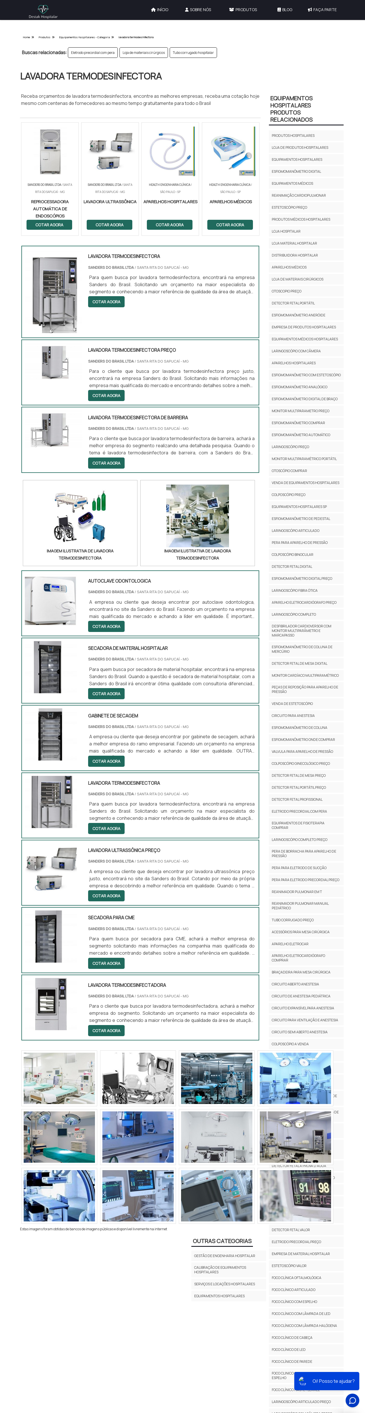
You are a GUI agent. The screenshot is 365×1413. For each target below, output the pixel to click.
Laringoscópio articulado (295, 530)
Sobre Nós (198, 9)
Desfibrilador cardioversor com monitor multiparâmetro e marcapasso (301, 631)
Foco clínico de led (289, 1349)
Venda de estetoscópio (292, 703)
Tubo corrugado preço (293, 920)
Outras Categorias (222, 1241)
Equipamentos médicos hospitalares (305, 339)
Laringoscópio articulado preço (301, 1401)
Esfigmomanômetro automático (301, 434)
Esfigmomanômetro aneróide (298, 315)
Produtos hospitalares (293, 135)
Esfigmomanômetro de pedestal (301, 518)
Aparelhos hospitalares (294, 363)
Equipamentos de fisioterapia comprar (298, 825)
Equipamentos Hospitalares (219, 1296)
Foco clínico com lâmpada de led (301, 1313)
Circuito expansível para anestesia (303, 1008)
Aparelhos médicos (289, 267)
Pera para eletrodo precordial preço (305, 879)
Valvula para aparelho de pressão (302, 751)
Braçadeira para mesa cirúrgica (301, 972)
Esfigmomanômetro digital (296, 171)
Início (159, 9)
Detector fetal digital (292, 566)
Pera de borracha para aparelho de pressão (304, 853)
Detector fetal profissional (297, 799)
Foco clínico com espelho (294, 1301)
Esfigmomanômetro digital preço (302, 578)
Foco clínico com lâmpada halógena (304, 1325)
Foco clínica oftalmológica (296, 1277)
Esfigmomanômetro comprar (298, 422)
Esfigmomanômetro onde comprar (303, 739)
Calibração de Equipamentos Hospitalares (220, 1269)
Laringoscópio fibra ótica (295, 590)
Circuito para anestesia (293, 715)
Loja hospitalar (286, 231)
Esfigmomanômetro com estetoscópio (306, 375)
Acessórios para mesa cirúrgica (301, 932)
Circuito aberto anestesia (295, 984)
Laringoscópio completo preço (299, 839)
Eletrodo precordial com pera (93, 52)
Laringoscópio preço (290, 446)
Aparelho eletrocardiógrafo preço (304, 602)
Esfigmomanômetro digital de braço (305, 399)
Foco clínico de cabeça (292, 1337)
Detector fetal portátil (293, 303)
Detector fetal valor (291, 1229)
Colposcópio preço (288, 494)
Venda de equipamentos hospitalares (305, 482)
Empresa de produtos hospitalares (304, 327)
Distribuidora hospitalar (295, 255)
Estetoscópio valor (289, 1265)
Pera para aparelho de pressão (300, 542)
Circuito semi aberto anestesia (300, 1032)
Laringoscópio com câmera (296, 351)
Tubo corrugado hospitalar (193, 52)
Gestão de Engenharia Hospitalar (224, 1255)
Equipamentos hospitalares (297, 159)
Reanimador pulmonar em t (297, 891)
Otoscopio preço (286, 291)
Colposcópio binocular (292, 554)
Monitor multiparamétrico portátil (304, 458)
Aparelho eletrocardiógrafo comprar (298, 958)
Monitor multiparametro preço (300, 410)
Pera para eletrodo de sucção (299, 867)
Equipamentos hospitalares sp (299, 506)
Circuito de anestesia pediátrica (301, 996)
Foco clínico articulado (293, 1289)
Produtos (243, 9)
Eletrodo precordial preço (296, 1241)
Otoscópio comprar (289, 470)
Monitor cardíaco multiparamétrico (305, 675)
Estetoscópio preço (289, 207)
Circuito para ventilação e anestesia (305, 1020)
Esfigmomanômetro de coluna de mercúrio (302, 649)
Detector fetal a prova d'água (299, 1165)
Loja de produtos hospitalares (300, 147)
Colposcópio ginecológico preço (301, 763)
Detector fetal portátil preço (299, 787)
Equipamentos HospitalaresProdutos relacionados (291, 108)
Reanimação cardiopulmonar (299, 195)
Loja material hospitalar (294, 243)
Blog (284, 9)
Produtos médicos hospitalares (301, 219)
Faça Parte (322, 9)
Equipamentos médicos (292, 183)
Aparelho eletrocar (290, 944)
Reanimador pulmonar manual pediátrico (300, 905)
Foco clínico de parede (292, 1361)
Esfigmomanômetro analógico (299, 387)
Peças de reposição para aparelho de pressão (305, 689)
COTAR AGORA (49, 224)
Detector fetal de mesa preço (299, 775)
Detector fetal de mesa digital (299, 663)
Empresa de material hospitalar (301, 1253)
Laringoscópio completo (294, 614)
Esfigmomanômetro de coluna (299, 727)
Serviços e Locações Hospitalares (224, 1284)
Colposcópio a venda (290, 1044)
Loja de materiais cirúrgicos (144, 52)
